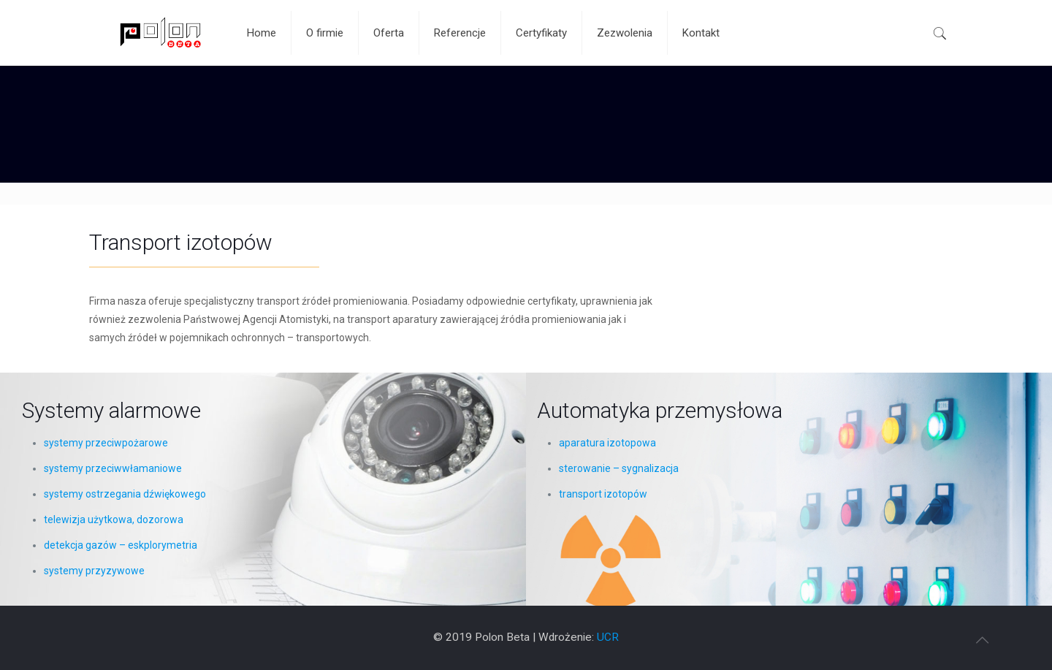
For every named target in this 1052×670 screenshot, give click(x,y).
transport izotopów (603, 494)
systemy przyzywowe (94, 570)
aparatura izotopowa (607, 443)
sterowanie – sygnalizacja (619, 468)
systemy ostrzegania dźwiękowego (125, 494)
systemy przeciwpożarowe (106, 443)
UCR (608, 637)
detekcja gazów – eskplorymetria (120, 545)
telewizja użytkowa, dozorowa (113, 519)
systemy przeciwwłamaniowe (113, 468)
